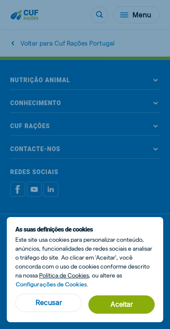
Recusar (48, 302)
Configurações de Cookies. (52, 284)
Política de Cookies (64, 275)
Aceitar (121, 304)
